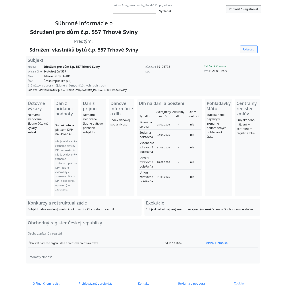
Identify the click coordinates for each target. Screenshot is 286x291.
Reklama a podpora (191, 284)
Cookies (239, 283)
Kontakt (143, 284)
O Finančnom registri (46, 284)
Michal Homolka (217, 243)
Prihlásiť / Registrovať (243, 9)
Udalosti (248, 49)
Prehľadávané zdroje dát (95, 284)
